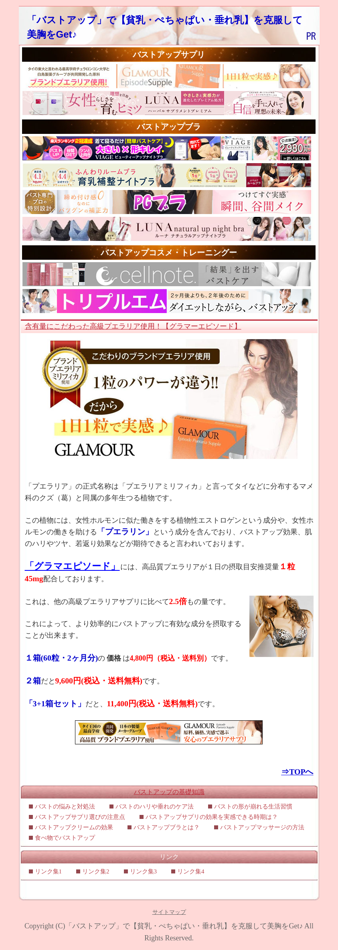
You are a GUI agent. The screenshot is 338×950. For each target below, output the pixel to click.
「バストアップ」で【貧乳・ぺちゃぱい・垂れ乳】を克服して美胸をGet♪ (184, 926)
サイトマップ (169, 912)
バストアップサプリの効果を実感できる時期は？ (212, 817)
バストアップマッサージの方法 (262, 827)
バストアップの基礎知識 (169, 791)
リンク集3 (143, 871)
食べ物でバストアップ (65, 838)
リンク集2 (95, 871)
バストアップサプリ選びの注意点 (80, 817)
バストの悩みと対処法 (65, 806)
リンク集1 (48, 871)
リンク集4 (190, 871)
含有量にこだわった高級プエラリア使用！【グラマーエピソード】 (133, 326)
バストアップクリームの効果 (74, 827)
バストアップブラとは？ (167, 827)
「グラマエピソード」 (72, 566)
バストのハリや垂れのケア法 (154, 806)
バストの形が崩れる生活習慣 (253, 806)
